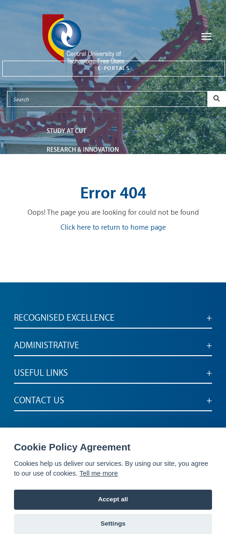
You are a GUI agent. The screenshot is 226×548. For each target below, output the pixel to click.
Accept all (113, 499)
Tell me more (99, 473)
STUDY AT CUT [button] (66, 130)
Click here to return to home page (113, 228)
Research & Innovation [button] (83, 149)
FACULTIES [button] (61, 168)
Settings (113, 523)
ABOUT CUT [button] (63, 186)
